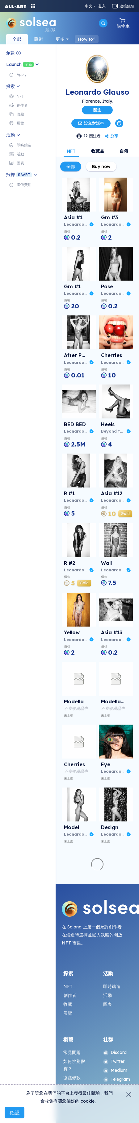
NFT (71, 151)
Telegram (116, 1079)
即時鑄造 (112, 986)
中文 (88, 6)
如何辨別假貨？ (74, 1065)
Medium (115, 1070)
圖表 (107, 1004)
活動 (107, 995)
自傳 (124, 151)
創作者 (69, 995)
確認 (14, 1112)
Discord (115, 1052)
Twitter (114, 1061)
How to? (86, 39)
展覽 (67, 1013)
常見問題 (72, 1052)
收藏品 (97, 151)
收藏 (67, 1004)
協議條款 (72, 1077)
